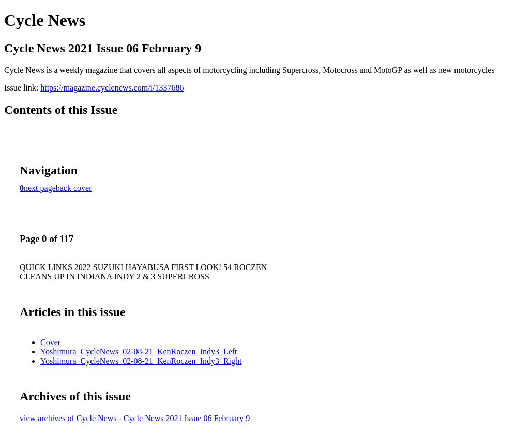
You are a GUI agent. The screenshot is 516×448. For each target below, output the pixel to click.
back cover (74, 188)
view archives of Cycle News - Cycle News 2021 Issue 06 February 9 (135, 418)
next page (40, 188)
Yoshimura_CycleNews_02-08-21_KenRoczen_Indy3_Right (140, 360)
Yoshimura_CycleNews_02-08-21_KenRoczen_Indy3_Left (138, 351)
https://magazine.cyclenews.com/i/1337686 (112, 87)
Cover (50, 342)
